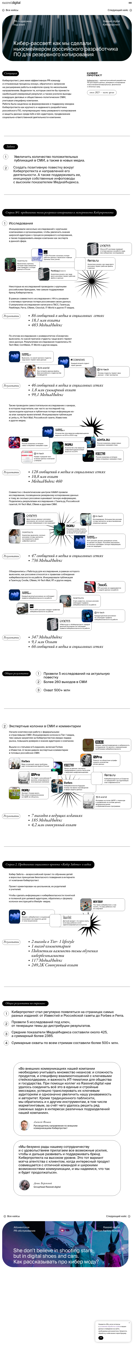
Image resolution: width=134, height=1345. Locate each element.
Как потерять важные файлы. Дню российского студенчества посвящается (49, 373)
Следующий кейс (118, 10)
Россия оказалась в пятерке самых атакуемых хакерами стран (35, 444)
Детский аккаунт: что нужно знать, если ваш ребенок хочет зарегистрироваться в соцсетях (76, 923)
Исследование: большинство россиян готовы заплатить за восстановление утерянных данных (107, 521)
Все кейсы (12, 10)
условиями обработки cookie (110, 1326)
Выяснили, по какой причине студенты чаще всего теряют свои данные (36, 359)
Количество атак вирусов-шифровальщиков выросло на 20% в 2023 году (72, 434)
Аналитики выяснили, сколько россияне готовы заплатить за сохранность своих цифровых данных (33, 538)
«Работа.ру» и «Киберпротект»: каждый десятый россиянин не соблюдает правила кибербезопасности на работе (75, 626)
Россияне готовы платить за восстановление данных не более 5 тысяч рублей (76, 531)
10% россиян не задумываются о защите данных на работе (109, 589)
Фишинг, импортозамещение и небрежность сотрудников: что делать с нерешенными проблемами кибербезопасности (112, 747)
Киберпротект (92, 80)
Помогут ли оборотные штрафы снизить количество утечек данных (105, 762)
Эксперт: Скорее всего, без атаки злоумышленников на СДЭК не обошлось (33, 795)
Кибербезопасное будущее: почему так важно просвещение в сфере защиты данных (76, 787)
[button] (130, 2)
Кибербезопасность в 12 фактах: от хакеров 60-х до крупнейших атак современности (116, 780)
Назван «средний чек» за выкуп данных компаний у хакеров (44, 458)
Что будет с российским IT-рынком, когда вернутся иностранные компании (41, 780)
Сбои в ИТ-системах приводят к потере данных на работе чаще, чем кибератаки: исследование (112, 251)
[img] (10, 265)
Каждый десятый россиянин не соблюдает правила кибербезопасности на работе (38, 597)
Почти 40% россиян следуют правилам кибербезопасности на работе (45, 610)
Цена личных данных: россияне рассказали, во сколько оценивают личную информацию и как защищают (40, 521)
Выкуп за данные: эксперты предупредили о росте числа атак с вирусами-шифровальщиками (77, 770)
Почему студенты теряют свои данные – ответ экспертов (109, 374)
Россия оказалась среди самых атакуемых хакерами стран (109, 444)
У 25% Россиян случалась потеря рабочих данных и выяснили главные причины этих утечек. (58, 257)
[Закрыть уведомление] (129, 1323)
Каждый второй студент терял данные (80, 364)
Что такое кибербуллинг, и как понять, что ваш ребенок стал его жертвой (104, 906)
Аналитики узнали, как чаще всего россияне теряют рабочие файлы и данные (63, 276)
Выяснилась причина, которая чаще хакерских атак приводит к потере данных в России (26, 266)
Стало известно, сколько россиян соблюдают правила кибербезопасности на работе (86, 603)
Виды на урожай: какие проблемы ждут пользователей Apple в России (35, 765)
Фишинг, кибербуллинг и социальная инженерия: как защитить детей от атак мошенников (36, 919)
